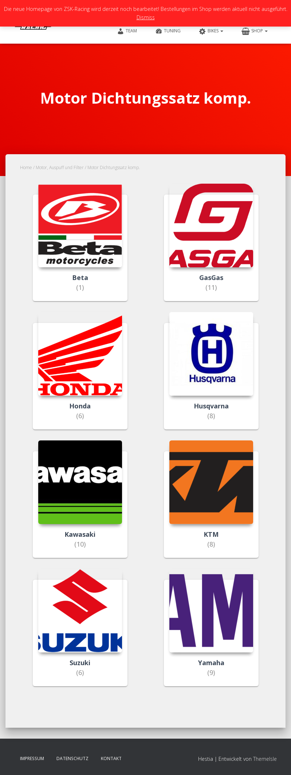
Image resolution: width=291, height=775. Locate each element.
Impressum (32, 758)
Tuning (168, 31)
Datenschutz (72, 758)
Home (26, 167)
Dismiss (146, 17)
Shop (254, 31)
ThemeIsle (265, 758)
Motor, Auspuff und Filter (60, 167)
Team (127, 31)
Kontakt (111, 758)
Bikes (211, 31)
